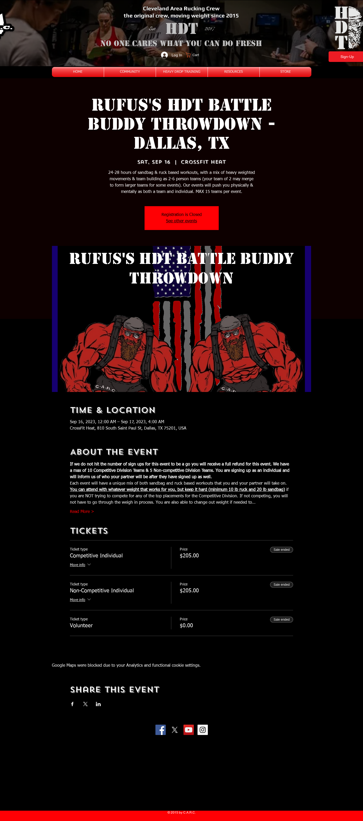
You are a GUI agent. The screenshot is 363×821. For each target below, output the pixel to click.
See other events (181, 221)
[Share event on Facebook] (72, 704)
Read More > (82, 512)
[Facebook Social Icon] (160, 730)
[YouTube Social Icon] (188, 730)
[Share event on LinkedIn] (98, 704)
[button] (195, 54)
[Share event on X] (85, 704)
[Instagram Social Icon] (203, 730)
